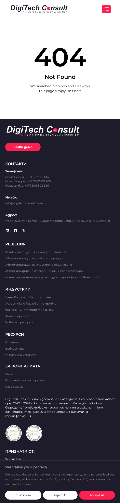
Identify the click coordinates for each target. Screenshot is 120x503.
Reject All (60, 495)
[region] (60, 482)
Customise (23, 495)
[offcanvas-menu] (106, 9)
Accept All (97, 495)
